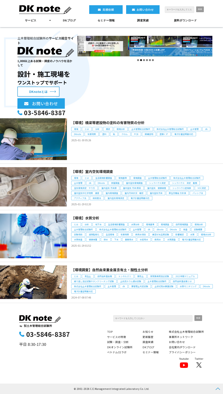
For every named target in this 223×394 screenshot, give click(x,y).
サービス (30, 20)
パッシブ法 (198, 193)
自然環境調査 (182, 224)
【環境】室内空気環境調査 (92, 171)
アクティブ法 (80, 198)
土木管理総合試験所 (140, 129)
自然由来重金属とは (182, 281)
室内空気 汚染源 (109, 187)
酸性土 (140, 276)
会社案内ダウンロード (182, 347)
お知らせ (148, 331)
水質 (192, 234)
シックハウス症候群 (181, 187)
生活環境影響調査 (103, 177)
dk (206, 129)
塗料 (104, 134)
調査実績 (143, 20)
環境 (76, 129)
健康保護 (93, 239)
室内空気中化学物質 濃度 (86, 193)
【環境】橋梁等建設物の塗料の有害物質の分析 (107, 122)
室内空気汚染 (156, 193)
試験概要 (198, 229)
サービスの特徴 (116, 337)
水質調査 (171, 239)
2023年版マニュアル (185, 276)
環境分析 (121, 129)
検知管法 (97, 198)
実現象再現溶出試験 (159, 276)
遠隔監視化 (94, 234)
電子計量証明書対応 (183, 134)
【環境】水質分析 (85, 217)
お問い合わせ (145, 9)
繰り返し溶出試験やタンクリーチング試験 (94, 281)
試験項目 (78, 234)
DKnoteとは (38, 91)
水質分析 (135, 224)
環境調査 (137, 177)
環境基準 (122, 177)
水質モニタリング (188, 286)
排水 (106, 239)
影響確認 (179, 234)
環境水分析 (206, 234)
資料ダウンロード (185, 20)
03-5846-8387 (45, 113)
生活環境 (110, 234)
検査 (185, 229)
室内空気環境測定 (115, 198)
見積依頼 (108, 9)
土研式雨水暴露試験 (164, 286)
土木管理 (194, 129)
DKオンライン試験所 (120, 347)
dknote (160, 229)
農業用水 (129, 239)
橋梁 (108, 129)
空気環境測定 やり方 (84, 187)
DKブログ (69, 20)
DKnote (77, 134)
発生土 (88, 276)
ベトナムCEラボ (117, 352)
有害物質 (91, 134)
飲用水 (158, 239)
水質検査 (78, 239)
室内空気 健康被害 (156, 187)
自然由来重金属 (104, 276)
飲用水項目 (140, 234)
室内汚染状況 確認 (134, 193)
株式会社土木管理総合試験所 (170, 129)
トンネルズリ (124, 276)
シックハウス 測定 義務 (184, 182)
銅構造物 (149, 134)
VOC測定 (202, 187)
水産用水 (144, 239)
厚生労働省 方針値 (177, 193)
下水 (116, 239)
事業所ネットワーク (181, 337)
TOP (110, 331)
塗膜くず (164, 134)
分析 (97, 129)
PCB (136, 134)
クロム (124, 134)
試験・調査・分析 (118, 342)
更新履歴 (148, 337)
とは (87, 129)
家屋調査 (115, 182)
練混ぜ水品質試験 (160, 234)
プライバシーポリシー (182, 352)
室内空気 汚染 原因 (132, 187)
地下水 (98, 224)
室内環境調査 (112, 193)
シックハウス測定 (157, 182)
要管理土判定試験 (139, 286)
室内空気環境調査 (134, 182)
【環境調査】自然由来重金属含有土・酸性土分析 (109, 269)
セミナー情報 (106, 20)
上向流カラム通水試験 (130, 281)
